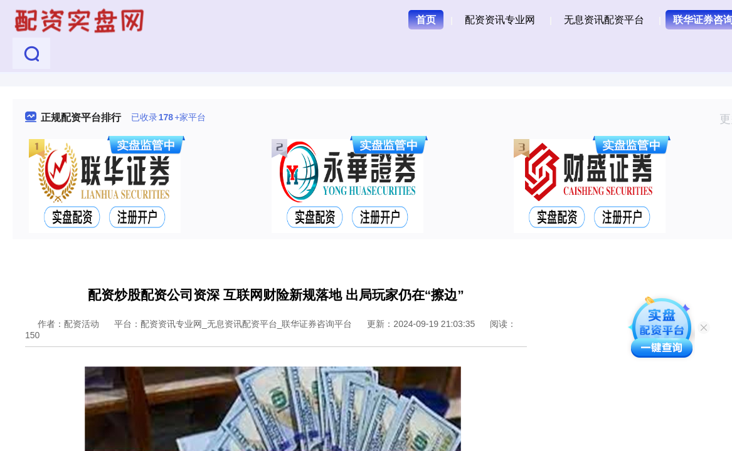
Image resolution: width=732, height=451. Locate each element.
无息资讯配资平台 (604, 19)
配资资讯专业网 (500, 19)
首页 (426, 19)
